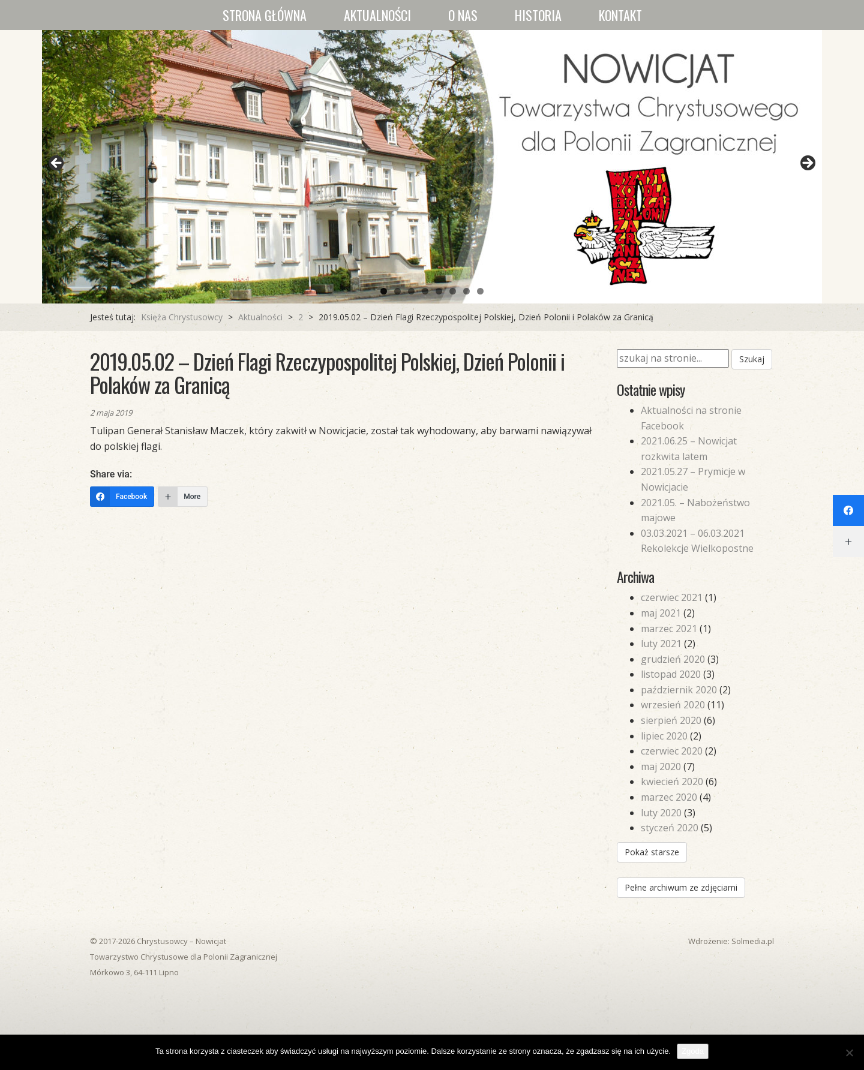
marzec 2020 (669, 797)
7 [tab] (466, 291)
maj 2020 (661, 766)
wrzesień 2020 (673, 704)
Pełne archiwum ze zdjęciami (681, 887)
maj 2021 (661, 613)
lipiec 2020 (664, 736)
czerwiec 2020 (672, 751)
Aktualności (377, 15)
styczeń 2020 (669, 827)
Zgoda (693, 1051)
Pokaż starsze (652, 852)
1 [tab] (383, 291)
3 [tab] (411, 291)
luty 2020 (661, 812)
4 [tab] (425, 291)
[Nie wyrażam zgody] (849, 1053)
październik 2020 (679, 689)
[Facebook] (122, 496)
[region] (432, 166)
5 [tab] (439, 291)
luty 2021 (661, 643)
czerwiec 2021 (672, 597)
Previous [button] (57, 164)
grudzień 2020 (673, 659)
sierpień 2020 (671, 720)
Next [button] (807, 164)
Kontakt (620, 15)
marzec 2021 (669, 628)
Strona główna (265, 15)
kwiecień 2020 (672, 781)
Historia (538, 15)
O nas (463, 15)
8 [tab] (480, 291)
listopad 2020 (671, 674)
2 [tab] (397, 291)
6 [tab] (452, 291)
